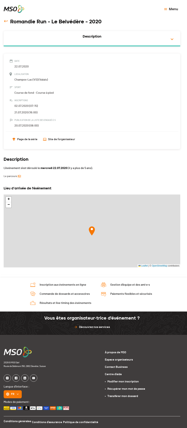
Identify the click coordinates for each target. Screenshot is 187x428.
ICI (19, 176)
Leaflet (143, 265)
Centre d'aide (113, 374)
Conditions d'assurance (49, 421)
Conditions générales (17, 421)
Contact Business (116, 366)
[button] (91, 231)
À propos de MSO (115, 352)
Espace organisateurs (119, 359)
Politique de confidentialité (84, 421)
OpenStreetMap (159, 265)
